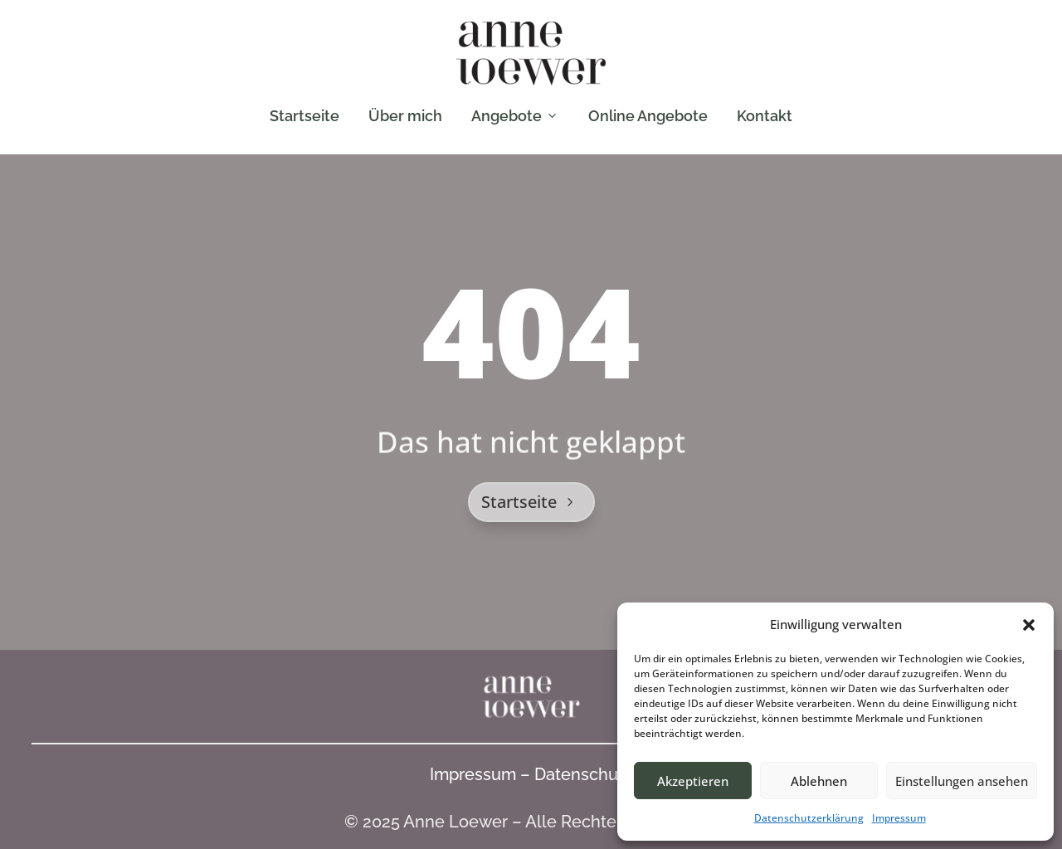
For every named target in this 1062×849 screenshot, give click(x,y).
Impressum (899, 818)
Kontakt (764, 115)
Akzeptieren (692, 781)
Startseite (304, 115)
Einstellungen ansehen (961, 781)
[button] (1029, 625)
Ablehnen (819, 781)
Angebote (515, 115)
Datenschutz (583, 774)
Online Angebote (648, 115)
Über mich (405, 115)
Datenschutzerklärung (809, 818)
